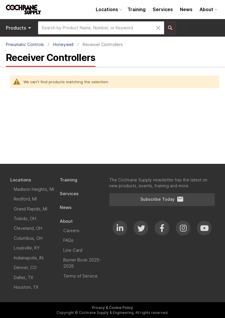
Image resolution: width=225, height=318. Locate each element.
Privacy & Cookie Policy (112, 307)
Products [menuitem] (19, 28)
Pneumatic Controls (25, 44)
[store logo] (23, 9)
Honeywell (63, 44)
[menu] (155, 9)
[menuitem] (108, 9)
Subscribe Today (162, 199)
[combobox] (101, 27)
